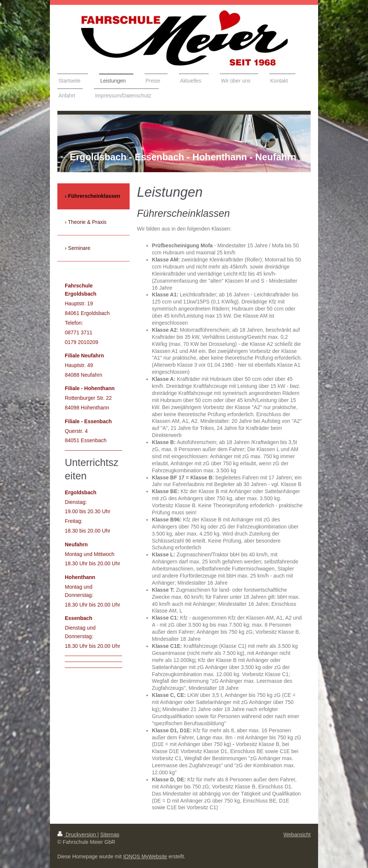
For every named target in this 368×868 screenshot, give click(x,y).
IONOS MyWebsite (145, 856)
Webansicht (297, 835)
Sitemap (109, 835)
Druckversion (77, 835)
